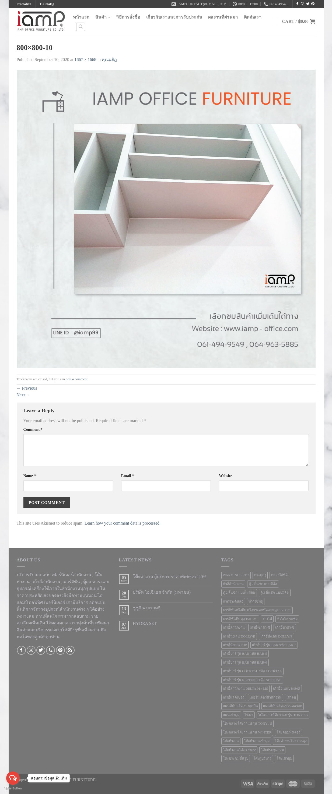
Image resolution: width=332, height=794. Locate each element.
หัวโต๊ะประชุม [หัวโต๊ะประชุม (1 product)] (287, 619)
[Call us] (50, 650)
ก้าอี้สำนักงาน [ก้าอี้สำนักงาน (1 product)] (233, 584)
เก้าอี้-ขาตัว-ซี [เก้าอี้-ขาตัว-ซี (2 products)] (260, 627)
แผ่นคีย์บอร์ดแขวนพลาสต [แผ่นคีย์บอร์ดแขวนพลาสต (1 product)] (282, 706)
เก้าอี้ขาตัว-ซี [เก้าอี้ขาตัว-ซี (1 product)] (284, 627)
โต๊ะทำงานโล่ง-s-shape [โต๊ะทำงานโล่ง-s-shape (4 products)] (239, 750)
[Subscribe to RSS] (70, 650)
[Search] (80, 27)
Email (127, 475)
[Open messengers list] (13, 778)
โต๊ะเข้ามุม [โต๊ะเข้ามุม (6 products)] (284, 758)
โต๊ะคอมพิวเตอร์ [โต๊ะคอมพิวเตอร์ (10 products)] (288, 732)
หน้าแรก (81, 17)
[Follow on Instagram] (302, 4)
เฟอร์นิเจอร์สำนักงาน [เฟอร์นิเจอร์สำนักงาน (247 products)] (265, 697)
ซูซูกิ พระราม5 (146, 608)
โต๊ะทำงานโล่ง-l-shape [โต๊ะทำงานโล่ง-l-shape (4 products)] (291, 741)
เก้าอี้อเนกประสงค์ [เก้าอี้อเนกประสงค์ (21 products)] (286, 688)
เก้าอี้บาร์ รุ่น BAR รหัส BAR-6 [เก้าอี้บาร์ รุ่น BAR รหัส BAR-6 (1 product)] (245, 662)
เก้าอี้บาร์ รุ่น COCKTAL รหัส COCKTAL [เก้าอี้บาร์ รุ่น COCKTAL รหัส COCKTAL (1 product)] (252, 671)
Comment (33, 429)
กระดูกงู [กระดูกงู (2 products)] (260, 575)
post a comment (77, 379)
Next (23, 395)
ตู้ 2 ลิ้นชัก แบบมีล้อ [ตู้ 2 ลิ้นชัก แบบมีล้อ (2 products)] (263, 584)
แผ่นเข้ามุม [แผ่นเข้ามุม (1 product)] (231, 715)
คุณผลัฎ (109, 59)
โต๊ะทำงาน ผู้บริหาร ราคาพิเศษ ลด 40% (169, 576)
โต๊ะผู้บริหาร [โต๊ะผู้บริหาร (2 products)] (262, 758)
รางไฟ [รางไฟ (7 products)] (267, 619)
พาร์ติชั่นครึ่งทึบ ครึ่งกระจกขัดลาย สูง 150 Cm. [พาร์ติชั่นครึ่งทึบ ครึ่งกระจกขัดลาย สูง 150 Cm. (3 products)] (257, 610)
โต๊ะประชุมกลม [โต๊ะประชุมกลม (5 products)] (272, 750)
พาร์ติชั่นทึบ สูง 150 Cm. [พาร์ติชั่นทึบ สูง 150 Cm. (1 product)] (240, 619)
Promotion (24, 4)
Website (225, 475)
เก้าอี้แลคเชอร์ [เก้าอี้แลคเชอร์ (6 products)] (233, 697)
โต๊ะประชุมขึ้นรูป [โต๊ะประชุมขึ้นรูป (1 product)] (235, 758)
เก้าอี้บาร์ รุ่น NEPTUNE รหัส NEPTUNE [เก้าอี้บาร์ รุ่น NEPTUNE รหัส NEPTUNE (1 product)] (252, 680)
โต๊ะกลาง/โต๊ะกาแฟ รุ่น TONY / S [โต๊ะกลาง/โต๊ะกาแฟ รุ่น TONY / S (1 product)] (247, 723)
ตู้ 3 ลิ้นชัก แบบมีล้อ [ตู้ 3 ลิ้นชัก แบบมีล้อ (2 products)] (274, 592)
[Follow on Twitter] (307, 4)
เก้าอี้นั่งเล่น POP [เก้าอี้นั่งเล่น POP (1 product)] (235, 645)
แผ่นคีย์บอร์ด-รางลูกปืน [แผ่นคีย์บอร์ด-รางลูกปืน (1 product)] (240, 706)
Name (29, 475)
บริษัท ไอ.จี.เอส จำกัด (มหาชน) (162, 592)
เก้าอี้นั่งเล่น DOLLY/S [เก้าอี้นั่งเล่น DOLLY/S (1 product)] (276, 636)
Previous (27, 388)
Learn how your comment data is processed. (122, 523)
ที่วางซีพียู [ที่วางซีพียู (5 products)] (256, 601)
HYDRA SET (144, 623)
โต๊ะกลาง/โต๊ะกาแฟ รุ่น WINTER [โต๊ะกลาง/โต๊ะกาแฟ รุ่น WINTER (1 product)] (247, 732)
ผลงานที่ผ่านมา (223, 17)
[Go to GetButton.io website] (13, 788)
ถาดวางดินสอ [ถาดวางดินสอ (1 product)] (233, 601)
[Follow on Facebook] (297, 4)
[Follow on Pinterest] (312, 4)
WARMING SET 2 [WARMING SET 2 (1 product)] (236, 575)
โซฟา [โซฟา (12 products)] (248, 715)
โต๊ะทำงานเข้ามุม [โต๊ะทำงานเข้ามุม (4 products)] (257, 741)
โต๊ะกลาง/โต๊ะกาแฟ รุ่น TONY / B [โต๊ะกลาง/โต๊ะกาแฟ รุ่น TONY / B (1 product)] (283, 715)
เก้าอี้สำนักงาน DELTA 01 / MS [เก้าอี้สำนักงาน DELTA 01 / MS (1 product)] (245, 688)
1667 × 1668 (85, 59)
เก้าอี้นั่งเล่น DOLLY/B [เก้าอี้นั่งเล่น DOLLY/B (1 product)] (239, 636)
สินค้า (102, 17)
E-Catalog (47, 4)
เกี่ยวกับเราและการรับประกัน (174, 17)
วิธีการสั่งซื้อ (128, 17)
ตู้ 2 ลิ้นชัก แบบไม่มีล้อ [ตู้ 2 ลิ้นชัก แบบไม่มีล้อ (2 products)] (239, 592)
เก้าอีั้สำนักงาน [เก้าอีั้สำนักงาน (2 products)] (234, 627)
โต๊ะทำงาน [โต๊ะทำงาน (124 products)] (231, 741)
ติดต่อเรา (252, 17)
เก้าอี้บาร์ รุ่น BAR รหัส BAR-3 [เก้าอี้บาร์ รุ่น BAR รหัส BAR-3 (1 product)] (274, 645)
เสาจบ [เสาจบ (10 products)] (291, 697)
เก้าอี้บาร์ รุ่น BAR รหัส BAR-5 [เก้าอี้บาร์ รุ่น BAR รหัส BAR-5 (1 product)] (245, 654)
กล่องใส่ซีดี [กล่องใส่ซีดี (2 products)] (279, 575)
